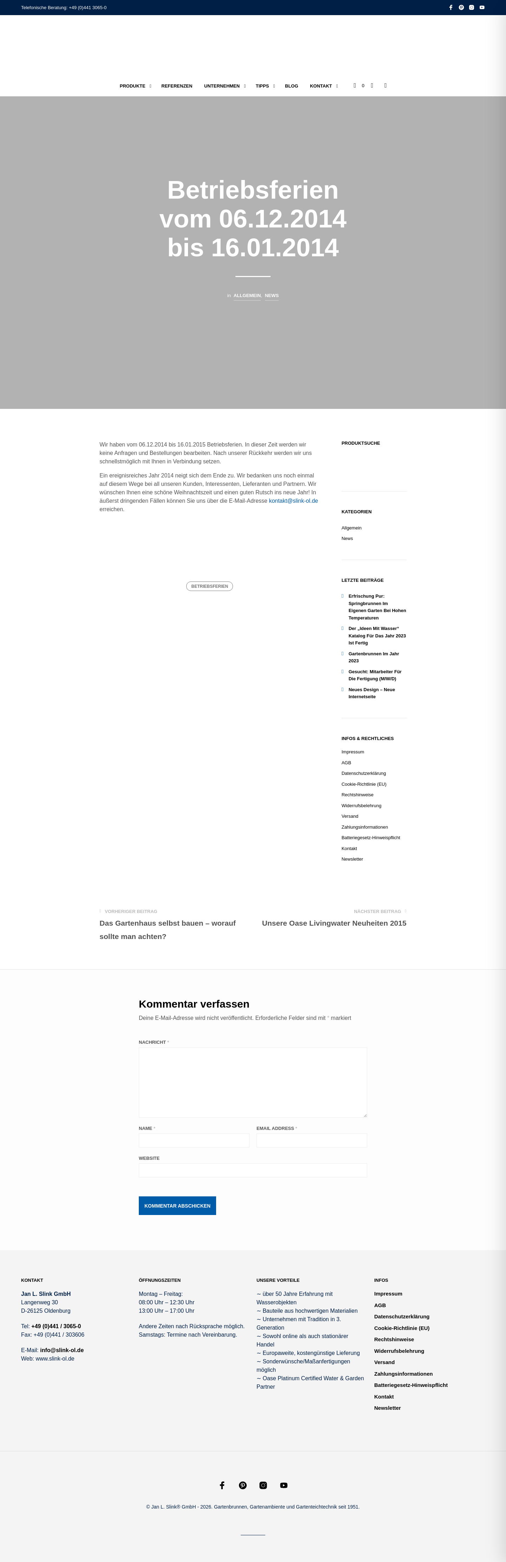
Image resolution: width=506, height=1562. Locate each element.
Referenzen (176, 86)
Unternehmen (222, 86)
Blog (291, 86)
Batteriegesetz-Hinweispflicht (371, 837)
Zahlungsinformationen (365, 827)
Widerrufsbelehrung (361, 805)
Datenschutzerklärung (364, 773)
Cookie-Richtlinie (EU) (364, 784)
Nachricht (154, 1042)
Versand (350, 816)
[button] (359, 85)
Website (149, 1158)
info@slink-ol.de (62, 1350)
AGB (346, 762)
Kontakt (321, 86)
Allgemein (247, 295)
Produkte (132, 86)
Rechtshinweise (358, 794)
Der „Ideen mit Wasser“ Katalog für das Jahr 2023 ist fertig (377, 635)
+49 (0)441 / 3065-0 (56, 1326)
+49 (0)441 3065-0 (87, 7)
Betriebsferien (209, 586)
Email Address (277, 1128)
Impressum (353, 751)
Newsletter (352, 859)
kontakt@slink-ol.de (293, 501)
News (272, 295)
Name (147, 1128)
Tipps (262, 86)
